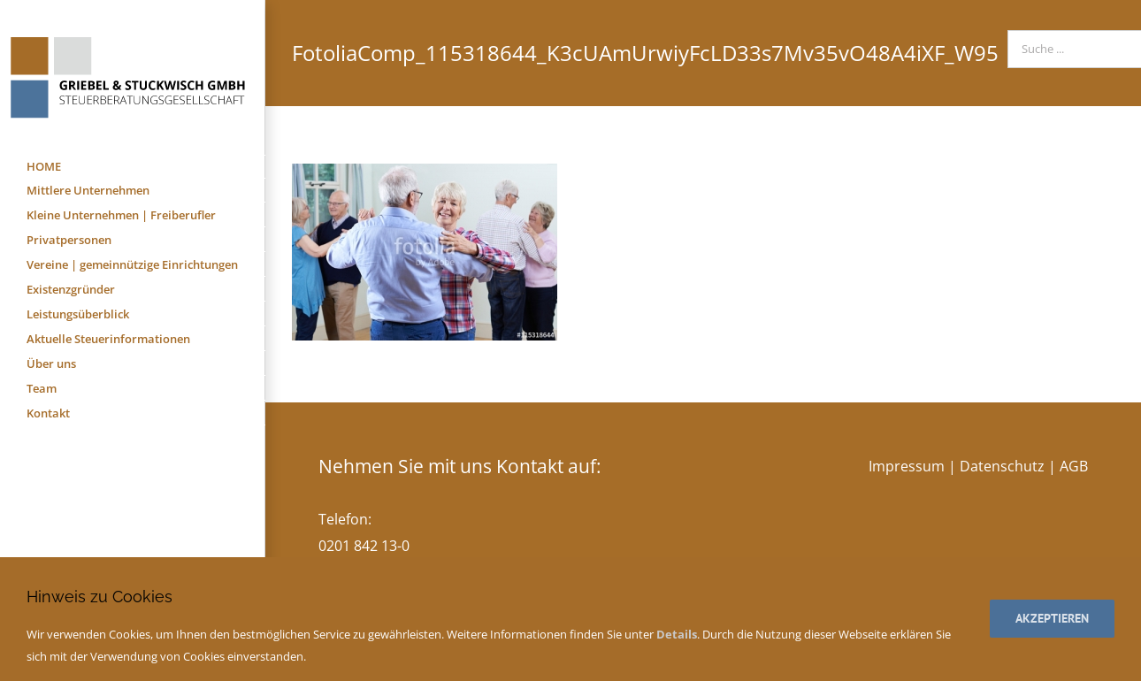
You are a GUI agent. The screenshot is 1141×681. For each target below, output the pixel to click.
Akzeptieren (1052, 618)
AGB (1074, 466)
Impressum (907, 466)
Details (676, 634)
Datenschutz (1002, 466)
